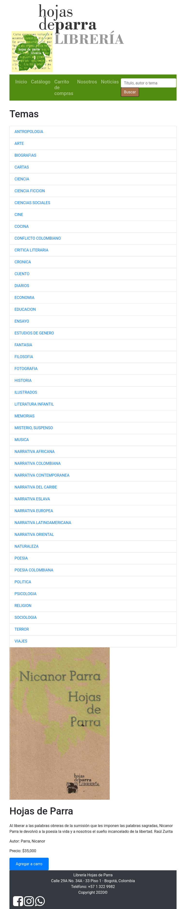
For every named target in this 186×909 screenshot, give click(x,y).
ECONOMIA (24, 297)
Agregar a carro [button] (29, 864)
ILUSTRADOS (26, 392)
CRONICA (23, 262)
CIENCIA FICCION (30, 191)
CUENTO (22, 274)
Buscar (130, 92)
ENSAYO (22, 321)
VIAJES (21, 641)
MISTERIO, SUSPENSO (34, 428)
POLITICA (23, 582)
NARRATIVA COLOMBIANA (38, 463)
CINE (19, 214)
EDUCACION (25, 309)
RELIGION (23, 605)
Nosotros (87, 82)
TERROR (22, 629)
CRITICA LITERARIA (31, 250)
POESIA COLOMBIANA (34, 570)
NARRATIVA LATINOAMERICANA (43, 522)
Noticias (110, 82)
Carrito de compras (63, 87)
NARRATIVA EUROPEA (34, 511)
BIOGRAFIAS (25, 155)
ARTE (19, 143)
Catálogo (40, 82)
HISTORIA (23, 380)
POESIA (21, 558)
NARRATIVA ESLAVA (32, 499)
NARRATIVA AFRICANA (34, 451)
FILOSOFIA (24, 357)
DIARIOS (22, 285)
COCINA (22, 226)
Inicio (21, 82)
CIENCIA (22, 179)
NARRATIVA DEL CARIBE (36, 487)
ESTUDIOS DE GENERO (34, 333)
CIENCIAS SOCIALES (32, 202)
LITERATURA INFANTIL (34, 404)
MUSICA (22, 439)
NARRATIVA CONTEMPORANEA (42, 475)
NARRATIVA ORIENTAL (34, 534)
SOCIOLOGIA (26, 617)
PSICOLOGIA (25, 593)
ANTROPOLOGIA (29, 131)
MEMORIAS (24, 416)
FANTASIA (23, 345)
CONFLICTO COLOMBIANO (38, 238)
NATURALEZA (27, 546)
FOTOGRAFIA (26, 368)
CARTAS (22, 167)
